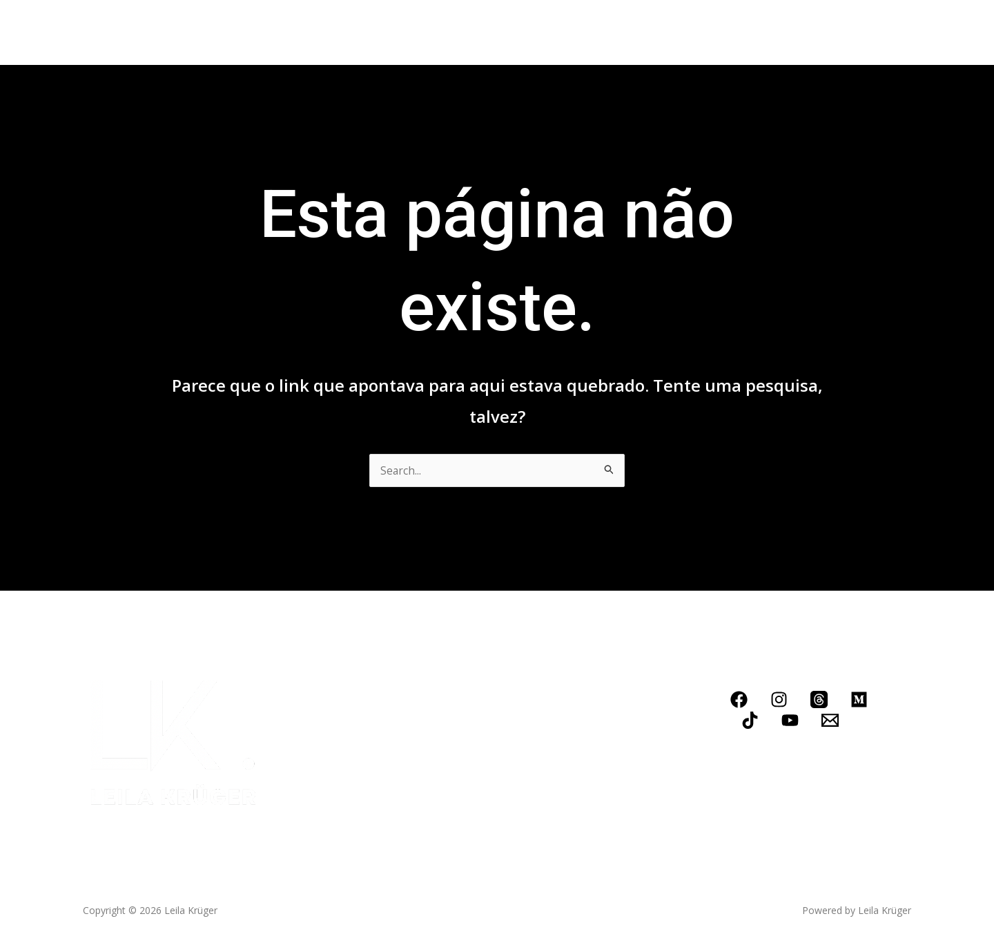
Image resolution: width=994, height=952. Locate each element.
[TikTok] (750, 720)
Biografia (196, 32)
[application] (423, 32)
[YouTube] (790, 720)
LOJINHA (585, 32)
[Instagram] (779, 699)
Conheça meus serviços (362, 32)
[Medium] (859, 699)
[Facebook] (739, 699)
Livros (257, 32)
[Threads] (819, 699)
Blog (464, 32)
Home (134, 32)
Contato (519, 32)
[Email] (830, 720)
